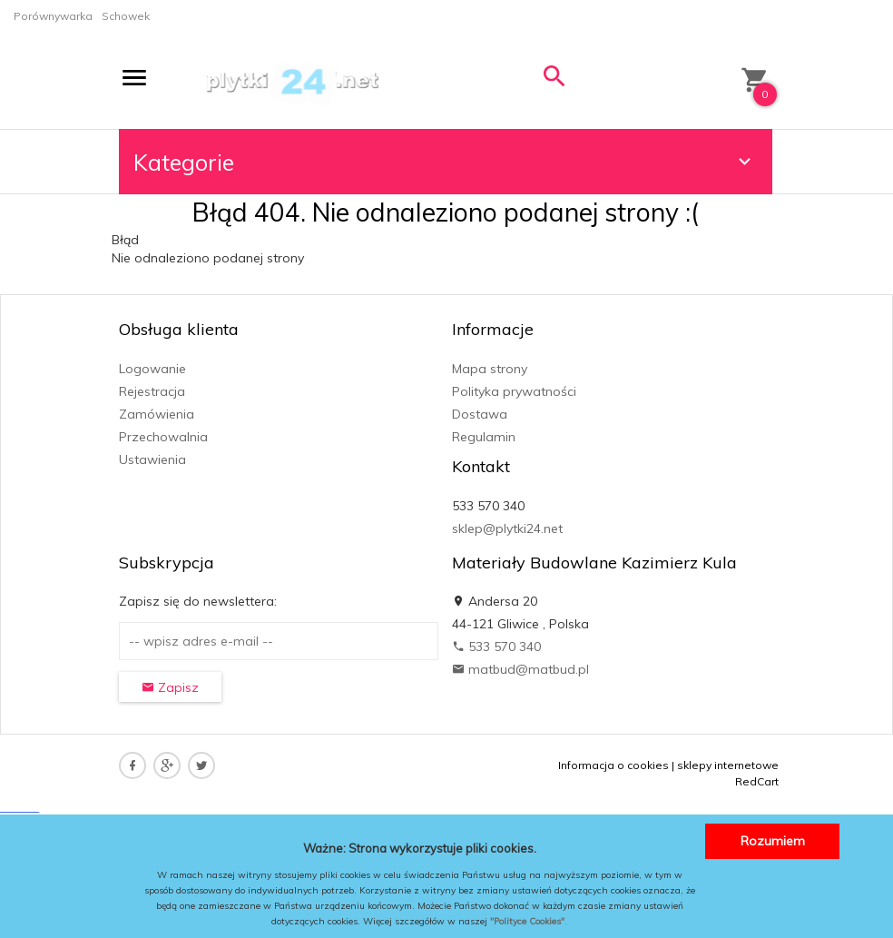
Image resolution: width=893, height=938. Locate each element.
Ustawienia (152, 459)
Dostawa (479, 414)
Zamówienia (156, 414)
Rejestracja (152, 391)
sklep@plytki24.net (507, 528)
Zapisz (170, 687)
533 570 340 (496, 646)
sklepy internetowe (728, 765)
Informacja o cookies (613, 765)
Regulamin (483, 437)
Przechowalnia (163, 437)
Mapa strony (489, 368)
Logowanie (152, 368)
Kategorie (444, 162)
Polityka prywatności (514, 391)
